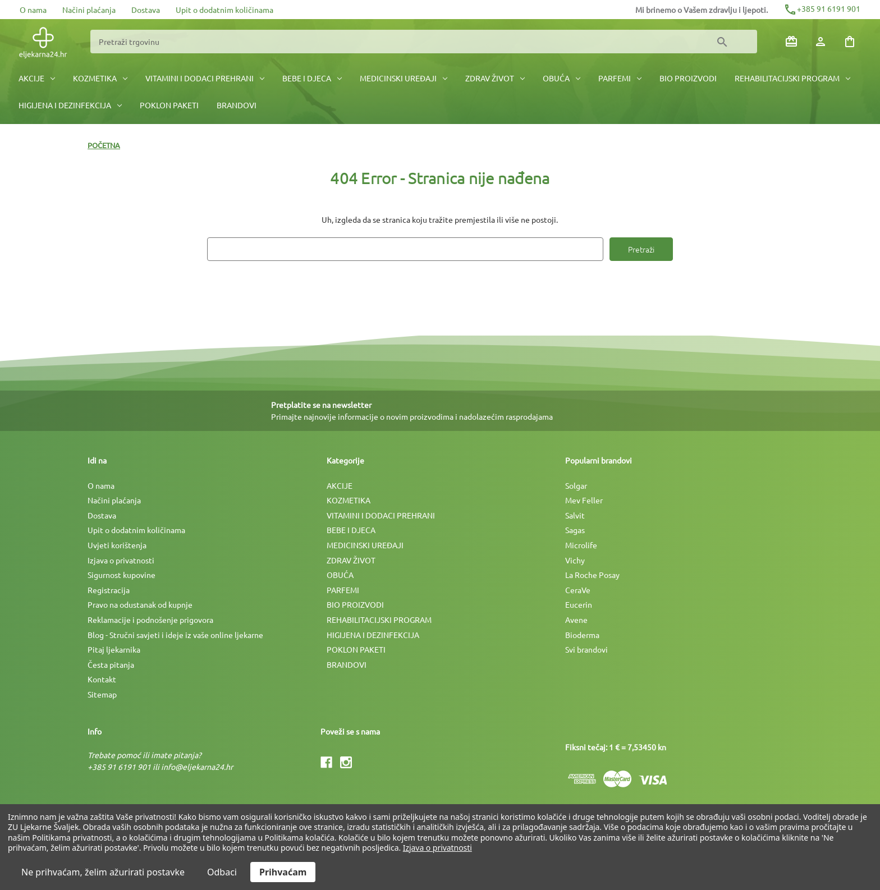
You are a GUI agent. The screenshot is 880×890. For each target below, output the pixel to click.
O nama (33, 9)
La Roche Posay (592, 575)
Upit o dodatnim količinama (224, 9)
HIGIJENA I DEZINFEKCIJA (70, 105)
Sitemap (102, 694)
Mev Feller (584, 500)
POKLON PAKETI (169, 105)
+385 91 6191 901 (821, 8)
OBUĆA (561, 78)
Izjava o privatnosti (121, 560)
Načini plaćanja (89, 9)
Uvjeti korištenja (117, 545)
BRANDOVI (236, 105)
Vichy (575, 560)
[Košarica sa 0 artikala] (849, 41)
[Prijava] (820, 41)
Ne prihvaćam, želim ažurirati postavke (103, 872)
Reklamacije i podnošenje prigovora (150, 619)
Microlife (581, 545)
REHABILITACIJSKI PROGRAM (792, 78)
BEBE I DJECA (312, 78)
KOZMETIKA (100, 78)
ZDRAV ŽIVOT (495, 78)
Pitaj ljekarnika (114, 649)
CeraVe (577, 590)
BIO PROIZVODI (688, 78)
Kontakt (102, 679)
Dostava (145, 9)
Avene (576, 619)
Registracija (109, 590)
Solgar (576, 485)
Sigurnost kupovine (121, 575)
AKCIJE (37, 78)
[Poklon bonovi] (791, 41)
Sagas (575, 530)
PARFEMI (619, 78)
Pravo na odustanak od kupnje (140, 604)
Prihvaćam (282, 872)
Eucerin (578, 604)
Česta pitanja (111, 664)
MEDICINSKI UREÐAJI (403, 78)
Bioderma (582, 635)
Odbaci (222, 872)
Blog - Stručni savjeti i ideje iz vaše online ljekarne (175, 635)
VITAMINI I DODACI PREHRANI (204, 78)
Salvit (575, 515)
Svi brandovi (586, 649)
